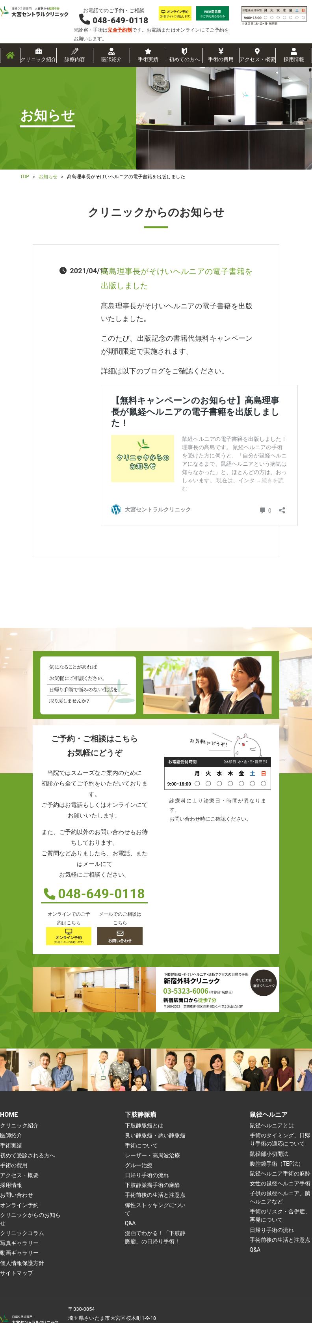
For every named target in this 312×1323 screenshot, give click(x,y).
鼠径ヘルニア (269, 1114)
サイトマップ (16, 1273)
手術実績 (148, 59)
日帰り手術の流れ (147, 1175)
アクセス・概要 (257, 59)
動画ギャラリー (19, 1253)
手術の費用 (221, 59)
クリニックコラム (22, 1233)
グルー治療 (138, 1165)
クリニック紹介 (38, 59)
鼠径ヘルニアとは (272, 1125)
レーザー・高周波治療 (152, 1155)
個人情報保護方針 (22, 1263)
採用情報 (294, 59)
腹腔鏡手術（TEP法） (277, 1164)
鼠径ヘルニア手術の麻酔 (280, 1173)
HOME (9, 1114)
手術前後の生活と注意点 (155, 1195)
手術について (141, 1145)
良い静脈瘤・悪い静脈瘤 (155, 1135)
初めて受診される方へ (27, 1155)
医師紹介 (111, 59)
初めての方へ (184, 59)
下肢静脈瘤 (140, 1114)
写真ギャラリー (19, 1243)
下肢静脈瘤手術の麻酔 (152, 1185)
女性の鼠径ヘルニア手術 (280, 1183)
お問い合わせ (16, 1195)
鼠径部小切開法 (269, 1154)
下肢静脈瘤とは (144, 1125)
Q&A (130, 1223)
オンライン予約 (19, 1205)
